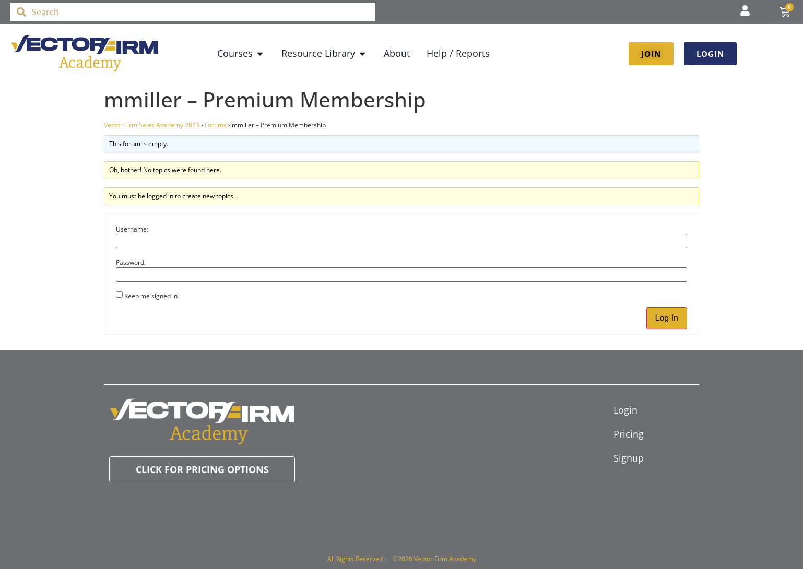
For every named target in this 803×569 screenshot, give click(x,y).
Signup (628, 458)
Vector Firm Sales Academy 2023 (151, 124)
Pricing (628, 434)
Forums (216, 124)
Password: (131, 263)
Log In (666, 317)
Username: (132, 229)
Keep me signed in (151, 296)
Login (625, 410)
